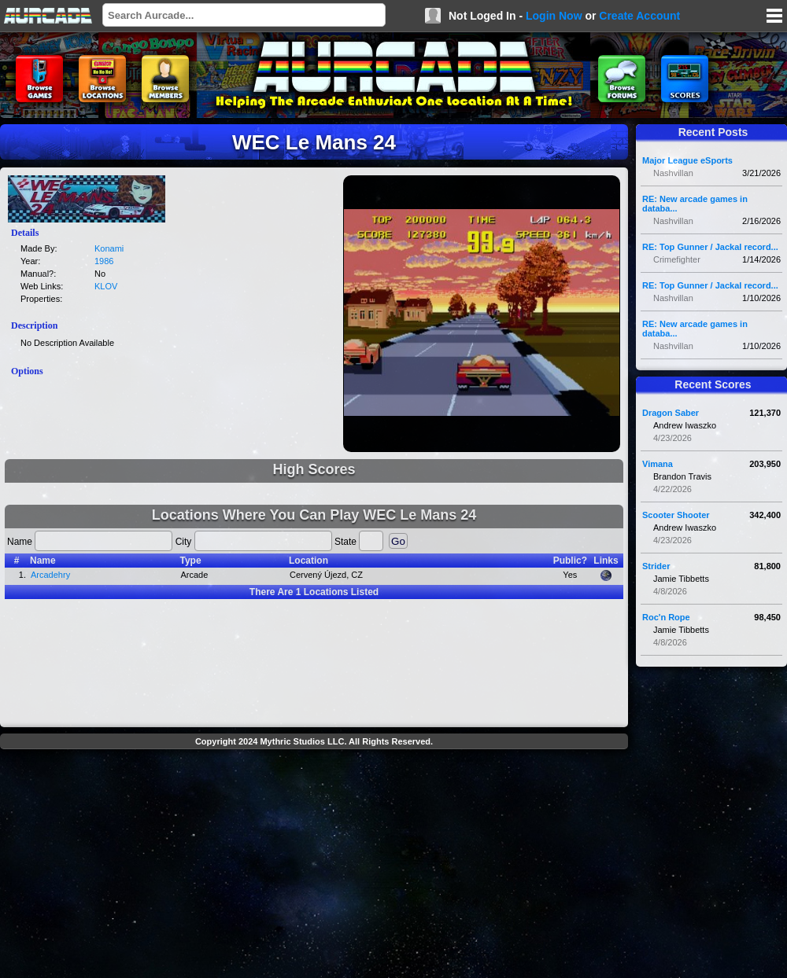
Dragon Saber (670, 412)
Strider (656, 566)
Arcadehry (50, 574)
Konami (109, 248)
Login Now (554, 15)
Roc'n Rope (666, 617)
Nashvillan (673, 173)
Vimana (657, 464)
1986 (103, 261)
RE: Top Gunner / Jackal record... (710, 247)
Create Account (639, 15)
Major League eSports (687, 160)
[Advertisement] (314, 866)
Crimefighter (676, 259)
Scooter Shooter (676, 515)
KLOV (105, 286)
